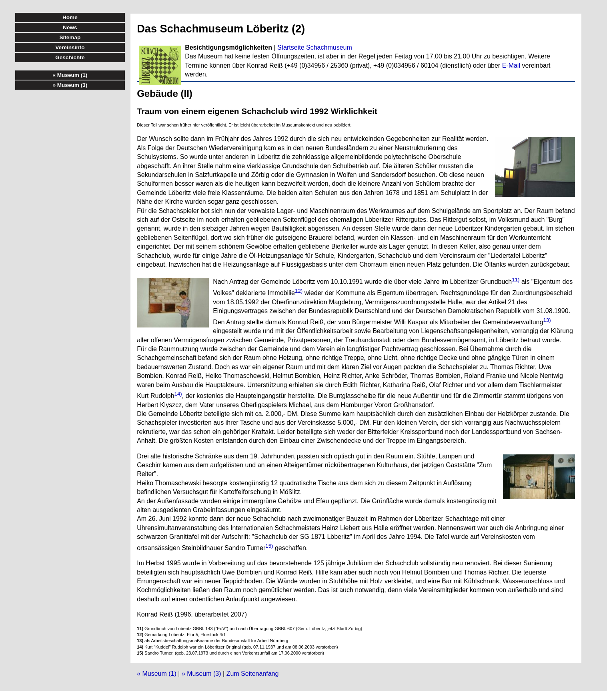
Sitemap (69, 37)
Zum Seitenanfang (252, 673)
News (70, 27)
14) (178, 394)
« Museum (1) (156, 673)
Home (70, 17)
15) (269, 546)
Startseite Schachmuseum (314, 47)
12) (298, 291)
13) (547, 320)
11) (515, 280)
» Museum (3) (201, 673)
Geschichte (69, 57)
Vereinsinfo (69, 47)
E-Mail (511, 65)
